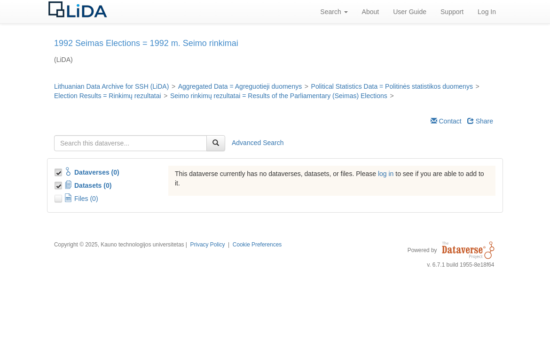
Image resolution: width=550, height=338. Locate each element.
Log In (487, 11)
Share (480, 121)
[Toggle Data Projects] (59, 184)
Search (333, 11)
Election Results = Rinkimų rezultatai (107, 96)
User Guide (409, 11)
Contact (446, 121)
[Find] (215, 143)
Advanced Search (258, 142)
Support (452, 11)
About (370, 11)
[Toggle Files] (59, 197)
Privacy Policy (207, 244)
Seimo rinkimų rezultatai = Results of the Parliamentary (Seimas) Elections (278, 96)
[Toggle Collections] (59, 171)
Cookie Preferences (257, 244)
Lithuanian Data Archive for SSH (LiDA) (111, 86)
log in (385, 173)
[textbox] (130, 143)
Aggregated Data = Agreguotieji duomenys (240, 86)
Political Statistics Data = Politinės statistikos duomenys (392, 86)
